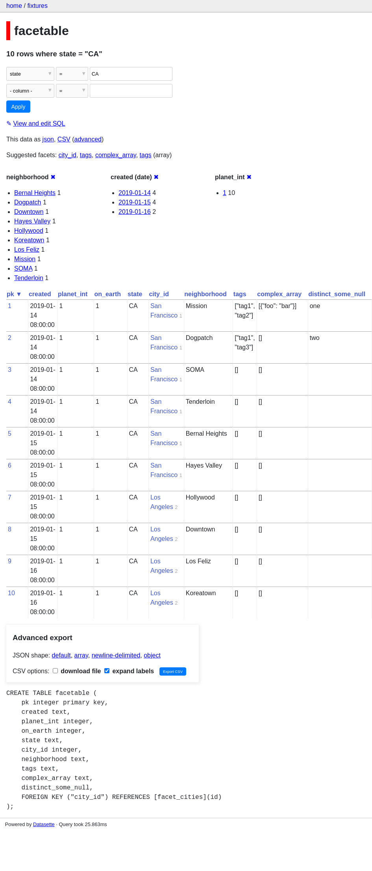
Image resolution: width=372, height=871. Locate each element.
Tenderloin (28, 278)
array (81, 655)
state (135, 294)
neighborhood (205, 294)
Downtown (29, 211)
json (48, 139)
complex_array (115, 155)
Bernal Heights (35, 192)
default (61, 655)
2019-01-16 (134, 211)
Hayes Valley (32, 221)
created (40, 294)
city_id (67, 155)
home (14, 5)
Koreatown (29, 240)
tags (86, 155)
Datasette (44, 824)
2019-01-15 (134, 202)
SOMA (23, 268)
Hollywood (28, 230)
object (152, 655)
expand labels (129, 671)
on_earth (107, 294)
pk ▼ (14, 294)
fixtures (37, 5)
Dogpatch (27, 202)
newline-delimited (116, 655)
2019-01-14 (134, 192)
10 (11, 593)
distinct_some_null (336, 294)
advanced (88, 139)
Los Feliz (26, 249)
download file (77, 671)
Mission (24, 259)
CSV (63, 139)
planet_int (73, 294)
